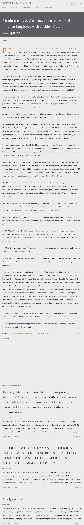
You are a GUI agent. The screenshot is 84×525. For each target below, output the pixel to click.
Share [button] (78, 333)
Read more (78, 436)
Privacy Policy (26, 7)
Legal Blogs (48, 7)
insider (9, 333)
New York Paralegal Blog (16, 3)
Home (4, 7)
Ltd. (13, 333)
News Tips (14, 7)
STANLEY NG (38, 333)
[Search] (73, 3)
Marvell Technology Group (24, 333)
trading (45, 333)
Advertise (37, 7)
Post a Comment (13, 436)
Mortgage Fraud (14, 498)
